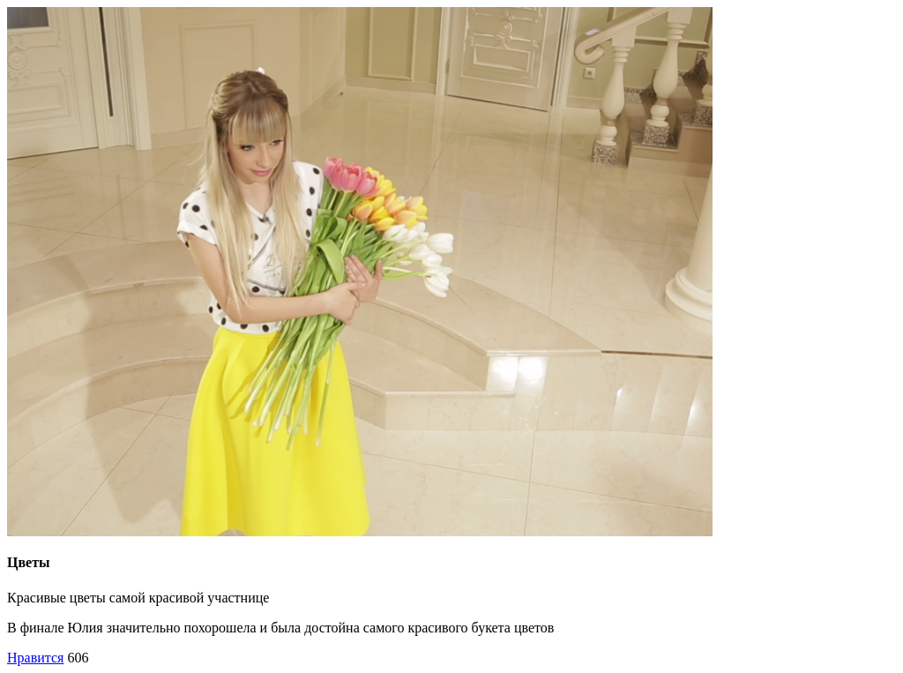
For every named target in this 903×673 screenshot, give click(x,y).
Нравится (35, 657)
